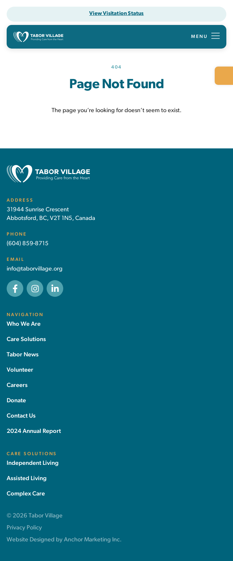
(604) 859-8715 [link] (28, 244)
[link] (224, 76)
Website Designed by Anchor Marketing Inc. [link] (64, 540)
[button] (205, 37)
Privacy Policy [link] (24, 528)
